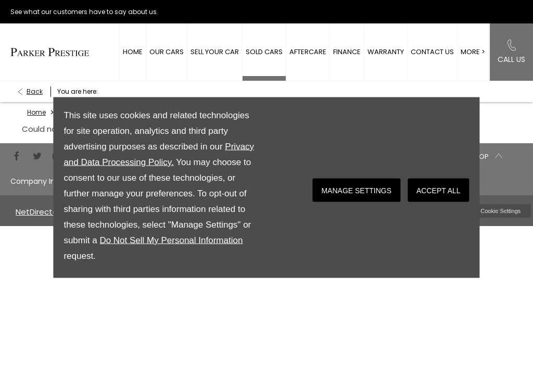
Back (35, 91)
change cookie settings (490, 211)
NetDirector (39, 211)
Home (36, 112)
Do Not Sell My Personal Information (171, 240)
